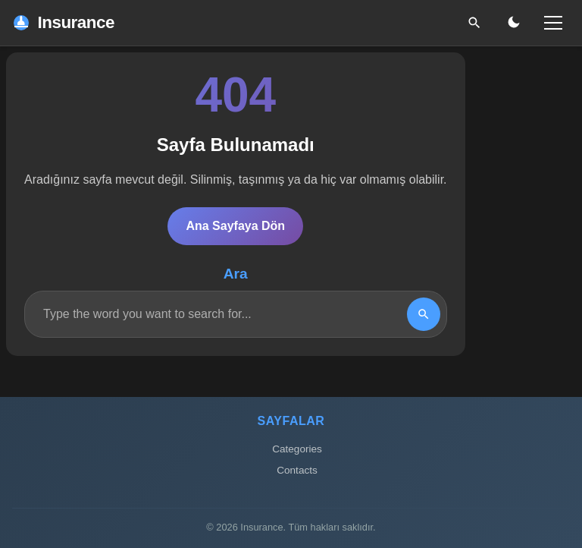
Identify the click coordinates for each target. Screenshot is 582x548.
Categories (297, 449)
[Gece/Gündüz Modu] (513, 22)
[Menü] (553, 22)
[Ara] (474, 22)
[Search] (423, 314)
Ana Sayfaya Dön (235, 225)
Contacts (297, 470)
